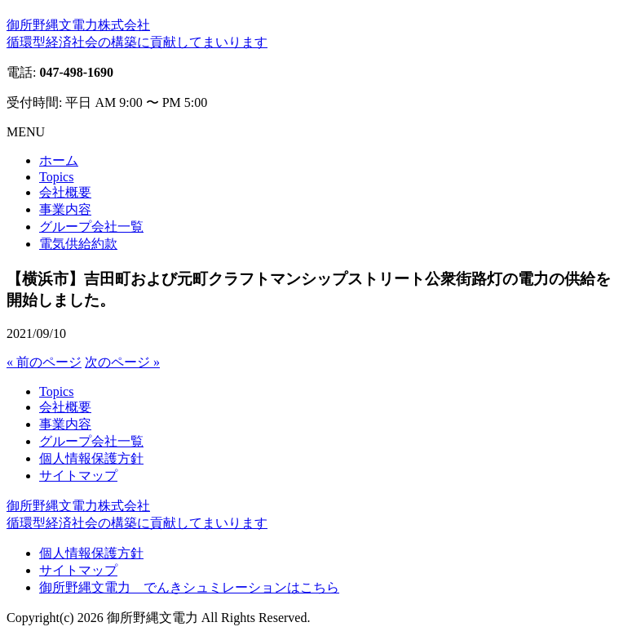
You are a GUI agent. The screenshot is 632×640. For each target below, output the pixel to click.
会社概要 (65, 192)
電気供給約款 (78, 244)
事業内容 (65, 209)
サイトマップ (78, 475)
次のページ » (122, 362)
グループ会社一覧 (91, 226)
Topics (56, 177)
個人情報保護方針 (91, 458)
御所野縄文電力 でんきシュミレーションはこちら (189, 587)
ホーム (58, 160)
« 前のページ (44, 362)
